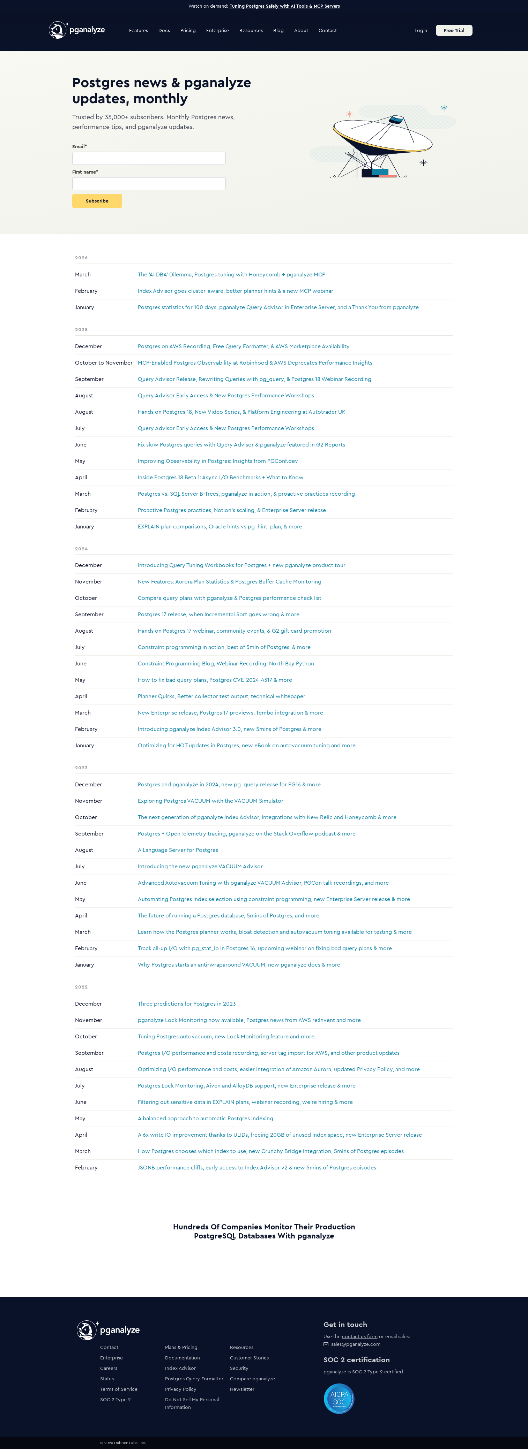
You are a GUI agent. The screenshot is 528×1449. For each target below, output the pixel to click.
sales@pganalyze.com (355, 1344)
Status (107, 1378)
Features (138, 30)
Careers (108, 1368)
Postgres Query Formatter (194, 1378)
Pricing (188, 30)
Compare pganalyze (252, 1378)
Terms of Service (118, 1389)
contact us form (360, 1336)
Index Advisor (180, 1368)
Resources (251, 30)
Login (421, 30)
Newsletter (242, 1389)
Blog (278, 30)
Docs (164, 30)
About (301, 30)
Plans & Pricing (181, 1347)
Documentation (182, 1357)
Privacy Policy (180, 1389)
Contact (328, 30)
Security (239, 1368)
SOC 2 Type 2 (115, 1399)
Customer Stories (249, 1357)
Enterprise (217, 30)
